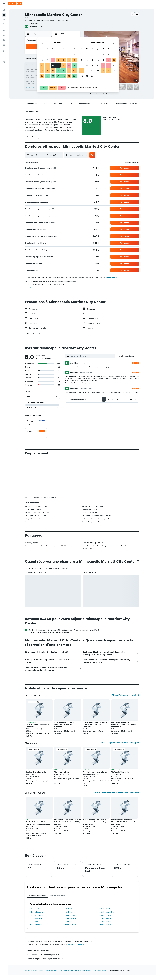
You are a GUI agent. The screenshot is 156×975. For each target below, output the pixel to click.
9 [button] (74, 60)
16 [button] (74, 65)
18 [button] (47, 71)
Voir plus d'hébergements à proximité (125, 695)
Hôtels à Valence (70, 918)
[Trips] (4, 51)
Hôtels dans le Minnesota (83, 970)
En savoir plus (112, 277)
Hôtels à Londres (105, 915)
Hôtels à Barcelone (36, 912)
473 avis (40, 26)
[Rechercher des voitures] (4, 19)
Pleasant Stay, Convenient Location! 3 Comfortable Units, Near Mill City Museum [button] (67, 822)
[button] (3, 3)
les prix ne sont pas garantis (75, 944)
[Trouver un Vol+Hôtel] (4, 24)
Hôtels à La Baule (36, 909)
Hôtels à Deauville (106, 921)
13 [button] (58, 65)
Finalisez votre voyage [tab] (58, 895)
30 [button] (74, 76)
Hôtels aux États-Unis (66, 970)
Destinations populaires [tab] (37, 895)
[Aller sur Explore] (4, 31)
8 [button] (69, 60)
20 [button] (58, 71)
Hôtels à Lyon (69, 921)
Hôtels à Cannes (70, 925)
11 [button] (47, 65)
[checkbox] (36, 422)
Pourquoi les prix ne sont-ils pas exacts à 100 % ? (83, 958)
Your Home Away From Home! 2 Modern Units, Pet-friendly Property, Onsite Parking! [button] (96, 822)
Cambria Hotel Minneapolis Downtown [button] (36, 773)
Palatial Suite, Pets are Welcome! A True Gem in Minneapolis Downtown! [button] (96, 724)
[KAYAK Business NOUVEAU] (4, 45)
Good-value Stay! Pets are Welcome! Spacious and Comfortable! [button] (64, 724)
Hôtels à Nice (34, 921)
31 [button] (42, 81)
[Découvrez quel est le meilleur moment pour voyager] (4, 40)
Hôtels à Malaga (105, 918)
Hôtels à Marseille (36, 918)
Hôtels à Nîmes (70, 912)
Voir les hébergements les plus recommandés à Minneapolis (117, 793)
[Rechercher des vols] (4, 10)
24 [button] (42, 76)
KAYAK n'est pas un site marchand (83, 950)
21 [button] (63, 71)
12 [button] (53, 65)
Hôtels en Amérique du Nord (48, 970)
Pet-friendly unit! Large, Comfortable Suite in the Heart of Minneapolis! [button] (123, 724)
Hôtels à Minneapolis (100, 970)
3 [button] (42, 60)
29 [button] (69, 76)
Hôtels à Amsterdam (107, 912)
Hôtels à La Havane (36, 915)
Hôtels (35, 970)
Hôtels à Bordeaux (36, 925)
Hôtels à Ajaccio (105, 925)
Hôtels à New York (106, 909)
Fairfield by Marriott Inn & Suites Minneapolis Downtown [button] (95, 773)
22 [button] (69, 71)
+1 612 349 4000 (31, 23)
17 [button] (42, 71)
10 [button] (42, 65)
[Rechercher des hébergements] (4, 15)
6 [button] (58, 60)
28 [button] (64, 76)
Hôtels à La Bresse (71, 915)
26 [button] (53, 76)
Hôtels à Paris (69, 909)
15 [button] (69, 65)
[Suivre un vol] (4, 35)
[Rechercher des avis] (92, 355)
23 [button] (74, 71)
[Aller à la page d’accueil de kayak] (15, 3)
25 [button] (47, 76)
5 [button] (52, 60)
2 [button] (74, 54)
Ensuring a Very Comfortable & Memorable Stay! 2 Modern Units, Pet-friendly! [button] (123, 822)
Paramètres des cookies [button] (33, 288)
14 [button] (63, 65)
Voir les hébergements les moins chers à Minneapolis (119, 743)
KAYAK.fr (27, 970)
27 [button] (58, 76)
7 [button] (63, 60)
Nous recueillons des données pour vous (83, 954)
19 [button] (53, 71)
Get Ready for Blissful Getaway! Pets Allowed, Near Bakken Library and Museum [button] (38, 824)
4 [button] (47, 60)
